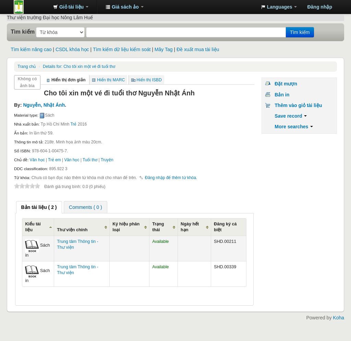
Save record (291, 116)
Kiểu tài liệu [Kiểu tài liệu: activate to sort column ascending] (32, 227)
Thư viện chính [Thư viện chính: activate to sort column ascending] (72, 229)
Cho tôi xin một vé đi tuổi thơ (79, 66)
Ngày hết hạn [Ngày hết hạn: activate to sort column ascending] (190, 227)
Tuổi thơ (90, 159)
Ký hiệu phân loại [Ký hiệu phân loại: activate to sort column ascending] (126, 227)
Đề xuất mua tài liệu (198, 49)
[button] (71, 7)
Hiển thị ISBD (149, 80)
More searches (294, 126)
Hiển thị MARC (111, 80)
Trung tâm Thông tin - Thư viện (31, 7)
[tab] (39, 207)
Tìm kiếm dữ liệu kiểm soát (121, 49)
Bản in (282, 94)
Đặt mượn (286, 83)
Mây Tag (164, 49)
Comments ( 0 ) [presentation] (85, 207)
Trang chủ (26, 66)
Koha (338, 317)
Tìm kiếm (23, 31)
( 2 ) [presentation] (39, 207)
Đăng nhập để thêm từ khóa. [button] (171, 177)
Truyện (107, 159)
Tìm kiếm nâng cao (31, 49)
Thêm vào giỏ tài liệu (298, 105)
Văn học (37, 159)
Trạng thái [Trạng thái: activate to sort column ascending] (158, 227)
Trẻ (74, 124)
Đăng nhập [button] (319, 7)
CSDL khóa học (72, 49)
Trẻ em (54, 159)
